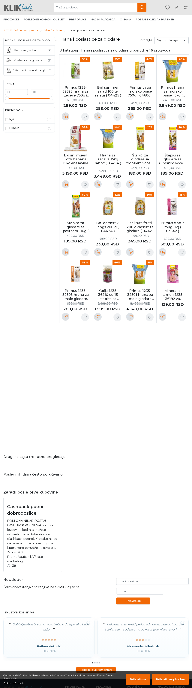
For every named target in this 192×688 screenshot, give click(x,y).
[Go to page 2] (94, 662)
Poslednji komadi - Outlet (44, 19)
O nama (125, 19)
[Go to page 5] (99, 662)
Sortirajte (145, 40)
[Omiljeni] (167, 7)
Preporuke (77, 19)
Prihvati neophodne (170, 679)
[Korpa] (185, 7)
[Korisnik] (176, 7)
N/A (11, 119)
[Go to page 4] (97, 662)
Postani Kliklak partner (155, 19)
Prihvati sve (138, 679)
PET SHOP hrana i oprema (20, 30)
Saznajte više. (10, 678)
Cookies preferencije (14, 683)
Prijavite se (133, 601)
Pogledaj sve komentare (96, 670)
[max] (42, 92)
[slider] (7, 98)
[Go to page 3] (96, 662)
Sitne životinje (53, 30)
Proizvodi (11, 19)
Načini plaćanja (103, 19)
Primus (14, 128)
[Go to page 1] (92, 662)
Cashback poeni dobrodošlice (25, 510)
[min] (16, 92)
